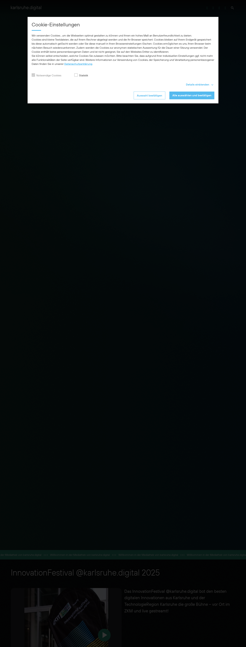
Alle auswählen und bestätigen (191, 95)
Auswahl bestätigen (149, 95)
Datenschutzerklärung (78, 64)
